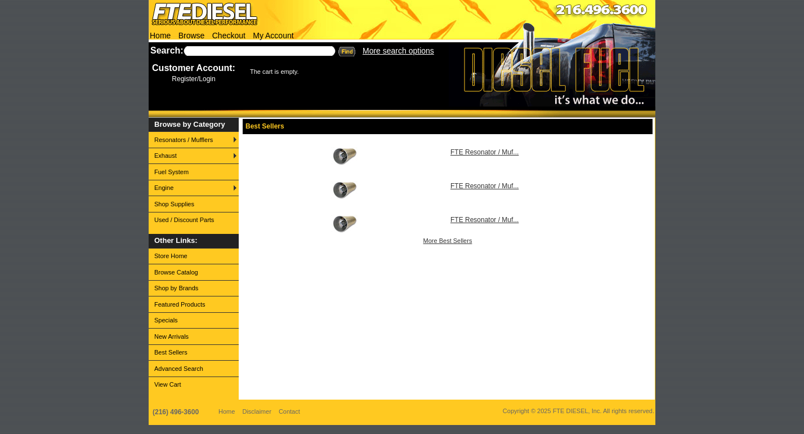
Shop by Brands (176, 288)
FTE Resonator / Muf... (484, 152)
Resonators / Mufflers (183, 139)
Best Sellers (170, 352)
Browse (191, 35)
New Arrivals (171, 336)
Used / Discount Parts (184, 219)
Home (160, 35)
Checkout (228, 35)
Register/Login (193, 79)
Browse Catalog (176, 272)
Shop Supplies (174, 204)
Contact (289, 411)
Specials (166, 320)
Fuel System (171, 172)
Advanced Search (178, 368)
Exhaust (165, 155)
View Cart (167, 384)
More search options (398, 50)
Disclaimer (256, 411)
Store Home (170, 256)
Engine (163, 187)
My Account (273, 35)
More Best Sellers (447, 240)
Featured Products (180, 304)
